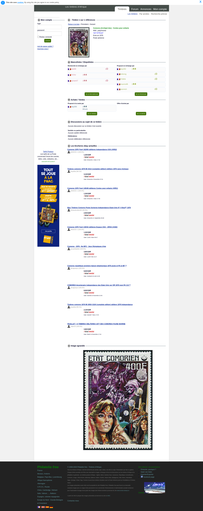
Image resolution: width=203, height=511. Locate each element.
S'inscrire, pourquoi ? (148, 469)
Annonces (145, 9)
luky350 (123, 69)
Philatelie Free (50, 11)
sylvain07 (74, 81)
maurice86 (124, 84)
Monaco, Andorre (43, 474)
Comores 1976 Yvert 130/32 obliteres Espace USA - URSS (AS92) (92, 227)
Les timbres (132, 14)
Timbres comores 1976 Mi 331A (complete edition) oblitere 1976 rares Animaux (98, 169)
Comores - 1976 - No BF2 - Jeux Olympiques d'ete (86, 246)
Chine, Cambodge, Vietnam (47, 490)
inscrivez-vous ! (43, 49)
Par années (144, 14)
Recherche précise (159, 14)
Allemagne (41, 484)
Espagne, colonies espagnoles (48, 497)
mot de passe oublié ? (45, 46)
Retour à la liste (73, 24)
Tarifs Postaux (48, 152)
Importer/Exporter (147, 474)
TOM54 (123, 79)
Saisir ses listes (146, 472)
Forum (134, 9)
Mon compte (160, 9)
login (39, 24)
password (40, 30)
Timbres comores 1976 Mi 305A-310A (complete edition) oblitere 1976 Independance (100, 305)
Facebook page (147, 477)
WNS (108, 495)
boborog (123, 74)
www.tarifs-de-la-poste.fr (48, 161)
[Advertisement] (48, 107)
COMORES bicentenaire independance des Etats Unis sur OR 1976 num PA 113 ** (99, 285)
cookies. (20, 2)
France (39, 470)
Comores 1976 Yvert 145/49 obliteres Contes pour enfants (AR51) (92, 188)
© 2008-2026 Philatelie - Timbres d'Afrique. (84, 467)
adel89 (73, 69)
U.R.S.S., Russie (43, 487)
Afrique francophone (44, 480)
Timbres (122, 9)
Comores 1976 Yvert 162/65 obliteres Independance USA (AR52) (92, 150)
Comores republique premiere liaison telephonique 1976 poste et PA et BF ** (97, 266)
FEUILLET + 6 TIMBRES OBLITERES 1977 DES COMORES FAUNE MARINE (96, 324)
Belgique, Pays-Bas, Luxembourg (49, 477)
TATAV (73, 75)
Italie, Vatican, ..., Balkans (46, 493)
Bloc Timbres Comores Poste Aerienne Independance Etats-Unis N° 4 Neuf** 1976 (99, 208)
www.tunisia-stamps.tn (123, 490)
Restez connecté (46, 37)
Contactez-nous (73, 501)
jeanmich (123, 89)
